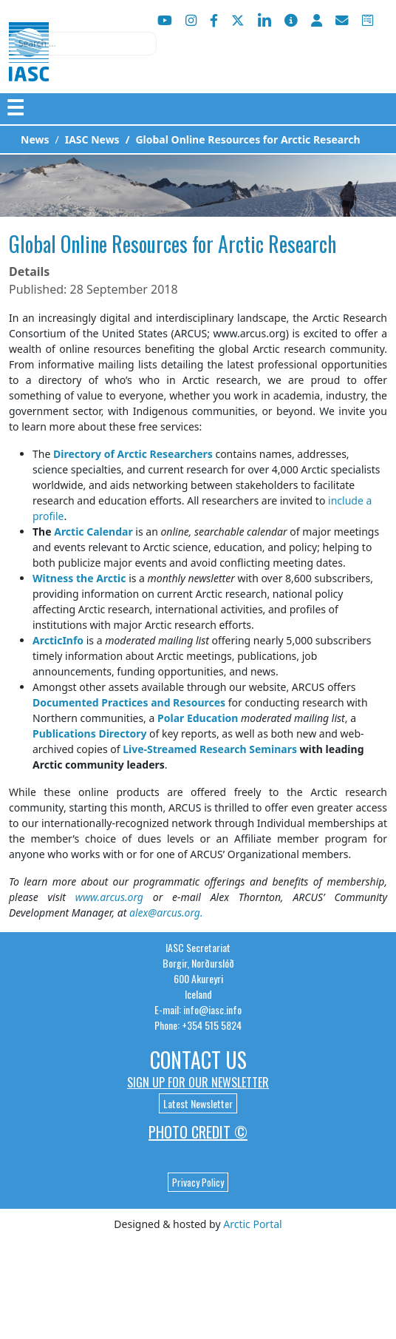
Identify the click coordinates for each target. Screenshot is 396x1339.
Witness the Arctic (79, 578)
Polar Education (197, 718)
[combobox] (83, 43)
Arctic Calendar (93, 532)
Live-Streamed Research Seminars (210, 749)
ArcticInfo (58, 640)
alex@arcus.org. (166, 912)
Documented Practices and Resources (129, 702)
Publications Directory (89, 733)
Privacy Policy (198, 1182)
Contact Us (198, 1060)
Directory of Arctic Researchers (133, 454)
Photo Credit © (198, 1132)
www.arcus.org (109, 897)
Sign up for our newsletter (198, 1082)
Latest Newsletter (198, 1103)
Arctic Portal (252, 1224)
